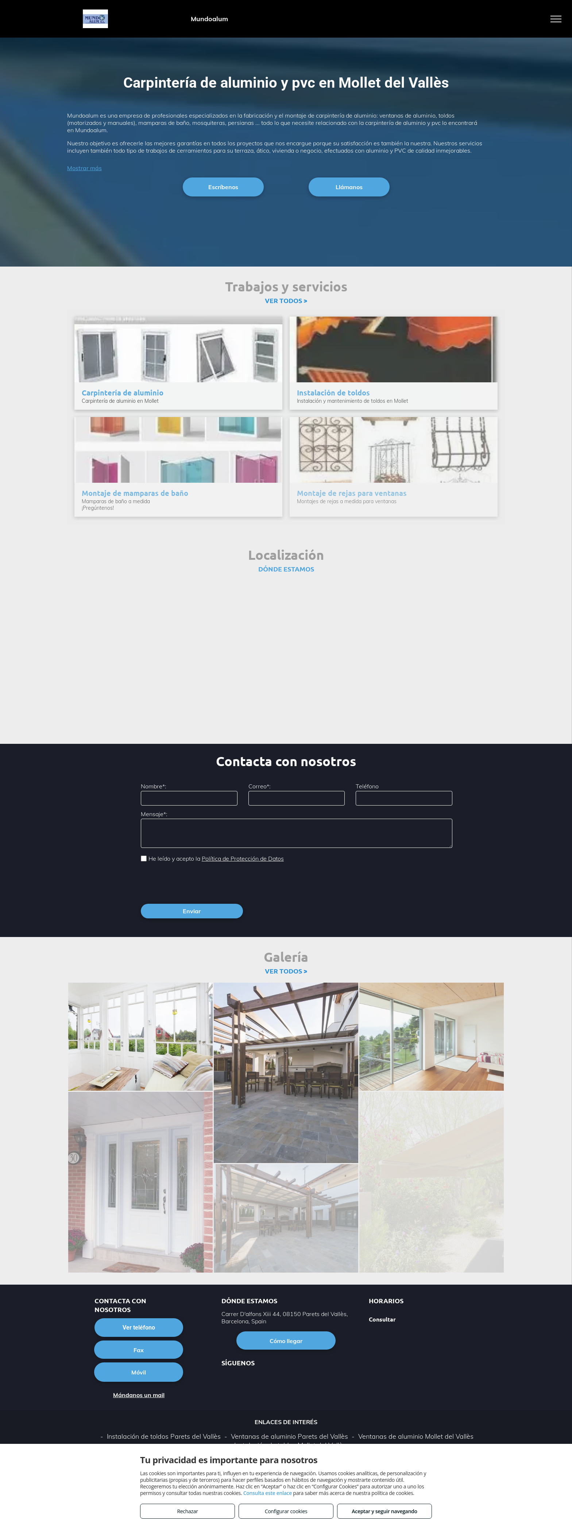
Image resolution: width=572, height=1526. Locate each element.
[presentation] (196, 882)
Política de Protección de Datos (243, 858)
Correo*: (259, 786)
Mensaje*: (154, 814)
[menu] (555, 18)
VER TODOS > (286, 300)
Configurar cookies (286, 1511)
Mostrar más (84, 168)
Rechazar (187, 1511)
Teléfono (367, 786)
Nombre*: (153, 786)
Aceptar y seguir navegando (384, 1511)
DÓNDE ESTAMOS (286, 569)
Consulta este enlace (267, 1492)
